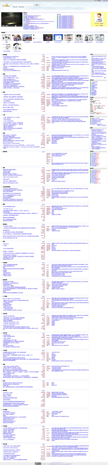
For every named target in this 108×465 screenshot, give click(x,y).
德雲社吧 (60, 155)
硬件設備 (48, 62)
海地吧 (73, 433)
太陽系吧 (56, 345)
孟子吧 (53, 301)
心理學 (48, 318)
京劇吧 (61, 307)
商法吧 (44, 321)
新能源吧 (53, 358)
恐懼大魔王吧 (74, 121)
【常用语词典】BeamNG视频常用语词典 (11, 83)
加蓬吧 (73, 434)
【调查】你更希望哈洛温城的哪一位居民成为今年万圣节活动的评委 (98, 139)
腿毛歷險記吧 (64, 228)
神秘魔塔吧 (43, 82)
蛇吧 (56, 273)
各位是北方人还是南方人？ (96, 146)
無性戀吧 (58, 366)
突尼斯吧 (66, 435)
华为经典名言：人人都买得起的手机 (10, 283)
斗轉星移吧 (43, 226)
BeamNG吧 (43, 83)
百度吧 (44, 281)
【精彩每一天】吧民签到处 (9, 102)
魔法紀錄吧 (60, 78)
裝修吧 (44, 385)
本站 (48, 464)
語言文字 (48, 298)
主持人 (48, 160)
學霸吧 (68, 170)
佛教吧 (44, 305)
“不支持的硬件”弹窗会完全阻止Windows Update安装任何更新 (36, 23)
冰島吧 (62, 431)
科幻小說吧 (43, 124)
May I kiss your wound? (8, 141)
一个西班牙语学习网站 (8, 308)
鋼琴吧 (55, 142)
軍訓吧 (44, 188)
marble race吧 (54, 208)
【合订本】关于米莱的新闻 (9, 429)
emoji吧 (62, 276)
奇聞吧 (62, 266)
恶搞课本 (5, 271)
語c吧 (87, 266)
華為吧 (44, 283)
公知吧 (44, 199)
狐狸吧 (63, 273)
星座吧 (56, 275)
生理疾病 (48, 392)
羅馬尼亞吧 (59, 431)
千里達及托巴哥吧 (71, 432)
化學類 (48, 339)
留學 (47, 178)
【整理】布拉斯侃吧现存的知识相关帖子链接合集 (13, 268)
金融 (47, 283)
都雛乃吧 (58, 99)
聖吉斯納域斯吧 (68, 433)
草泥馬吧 (55, 265)
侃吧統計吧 (71, 453)
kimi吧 (79, 64)
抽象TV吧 (66, 265)
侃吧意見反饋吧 (57, 453)
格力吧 (85, 281)
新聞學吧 (53, 323)
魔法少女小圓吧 (68, 96)
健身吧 (44, 213)
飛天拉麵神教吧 (82, 264)
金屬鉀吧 (73, 339)
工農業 (48, 286)
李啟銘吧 (80, 188)
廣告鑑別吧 (43, 195)
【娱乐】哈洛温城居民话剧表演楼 (10, 264)
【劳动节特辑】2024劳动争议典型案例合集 (12, 319)
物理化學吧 (65, 339)
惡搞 (47, 265)
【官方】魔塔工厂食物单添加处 (9, 456)
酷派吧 (63, 66)
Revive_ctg (94, 155)
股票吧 (60, 283)
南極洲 (48, 440)
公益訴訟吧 (70, 316)
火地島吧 (64, 438)
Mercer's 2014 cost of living (9, 325)
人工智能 (48, 64)
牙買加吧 (84, 432)
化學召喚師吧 (54, 116)
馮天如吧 (57, 450)
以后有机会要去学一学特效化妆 (9, 255)
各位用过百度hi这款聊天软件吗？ (97, 135)
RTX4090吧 (64, 63)
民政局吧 (53, 194)
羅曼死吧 (57, 139)
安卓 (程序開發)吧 (83, 57)
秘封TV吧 (73, 445)
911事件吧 (77, 300)
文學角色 (48, 122)
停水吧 (44, 384)
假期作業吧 (43, 170)
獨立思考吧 (59, 302)
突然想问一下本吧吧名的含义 (97, 124)
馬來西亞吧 (62, 427)
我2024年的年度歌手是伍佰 (9, 136)
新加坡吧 (64, 428)
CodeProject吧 (65, 60)
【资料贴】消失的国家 (8, 301)
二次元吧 (58, 271)
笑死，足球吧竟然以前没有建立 (9, 219)
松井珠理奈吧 (61, 163)
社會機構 (48, 194)
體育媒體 (48, 209)
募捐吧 (66, 193)
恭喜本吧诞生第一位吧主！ (9, 257)
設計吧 (61, 305)
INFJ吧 (63, 318)
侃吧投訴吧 (84, 453)
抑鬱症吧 (53, 393)
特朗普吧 (61, 188)
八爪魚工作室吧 (54, 448)
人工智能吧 (54, 64)
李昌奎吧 (67, 307)
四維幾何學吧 (54, 334)
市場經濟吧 (71, 317)
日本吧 (44, 427)
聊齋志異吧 (84, 121)
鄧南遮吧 (67, 300)
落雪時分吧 (43, 135)
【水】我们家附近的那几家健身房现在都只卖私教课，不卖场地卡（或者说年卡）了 (21, 213)
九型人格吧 (67, 318)
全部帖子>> (99, 125)
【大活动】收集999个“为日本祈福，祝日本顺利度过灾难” (15, 428)
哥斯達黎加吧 (60, 433)
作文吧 (59, 345)
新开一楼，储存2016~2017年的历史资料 (11, 298)
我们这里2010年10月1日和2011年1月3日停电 (12, 382)
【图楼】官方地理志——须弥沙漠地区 (11, 87)
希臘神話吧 (79, 121)
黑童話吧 (86, 116)
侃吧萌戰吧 (72, 454)
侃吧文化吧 (66, 456)
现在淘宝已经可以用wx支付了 (9, 421)
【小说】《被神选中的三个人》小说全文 (11, 117)
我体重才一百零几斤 (7, 396)
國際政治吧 (57, 320)
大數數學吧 (65, 335)
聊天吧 (53, 267)
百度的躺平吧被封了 (7, 197)
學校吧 (59, 170)
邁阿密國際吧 (65, 206)
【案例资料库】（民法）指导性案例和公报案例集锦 (14, 317)
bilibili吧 (43, 69)
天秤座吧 (63, 275)
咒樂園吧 (43, 245)
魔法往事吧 (60, 100)
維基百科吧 (64, 59)
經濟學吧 (67, 317)
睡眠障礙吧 (43, 406)
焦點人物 (48, 189)
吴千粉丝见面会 (27, 42)
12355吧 (56, 194)
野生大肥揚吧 (59, 228)
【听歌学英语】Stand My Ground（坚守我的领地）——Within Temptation (19, 145)
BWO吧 (55, 143)
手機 (47, 69)
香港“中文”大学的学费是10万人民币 (10, 182)
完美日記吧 (78, 271)
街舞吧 (58, 306)
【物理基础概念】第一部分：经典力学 (11, 342)
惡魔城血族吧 (75, 83)
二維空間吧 (69, 335)
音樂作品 (48, 139)
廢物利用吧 (66, 266)
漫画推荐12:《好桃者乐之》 (30, 18)
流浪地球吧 (43, 257)
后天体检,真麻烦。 (7, 399)
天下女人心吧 (58, 227)
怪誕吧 (63, 305)
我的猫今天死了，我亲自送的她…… (98, 119)
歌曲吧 (44, 137)
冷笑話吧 (58, 265)
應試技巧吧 (84, 172)
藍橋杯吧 (43, 172)
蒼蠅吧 (55, 341)
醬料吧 (78, 269)
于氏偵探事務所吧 (69, 100)
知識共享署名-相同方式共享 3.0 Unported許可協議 (59, 464)
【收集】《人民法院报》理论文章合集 (65, 15)
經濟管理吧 (81, 317)
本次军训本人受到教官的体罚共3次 (10, 188)
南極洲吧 (53, 440)
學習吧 (44, 412)
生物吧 (53, 341)
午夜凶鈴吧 (43, 259)
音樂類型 (48, 140)
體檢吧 (44, 399)
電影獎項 (48, 246)
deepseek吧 (58, 64)
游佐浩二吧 (84, 93)
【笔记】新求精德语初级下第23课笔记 (65, 22)
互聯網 (48, 60)
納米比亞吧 (58, 435)
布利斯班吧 (63, 439)
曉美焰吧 (70, 99)
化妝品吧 (73, 271)
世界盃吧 (62, 208)
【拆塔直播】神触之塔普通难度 (9, 75)
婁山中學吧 (56, 181)
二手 (47, 411)
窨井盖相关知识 (6, 411)
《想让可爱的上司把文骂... (79, 42)
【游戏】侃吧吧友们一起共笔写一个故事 (11, 367)
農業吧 (62, 286)
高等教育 (48, 175)
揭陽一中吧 (60, 169)
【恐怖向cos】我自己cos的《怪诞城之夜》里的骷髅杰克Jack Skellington (18, 253)
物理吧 (44, 342)
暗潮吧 (55, 140)
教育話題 (48, 173)
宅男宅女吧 (43, 451)
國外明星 (48, 154)
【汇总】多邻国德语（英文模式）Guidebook (12, 310)
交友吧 (44, 367)
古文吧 (81, 120)
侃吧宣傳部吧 (75, 451)
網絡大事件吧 (61, 190)
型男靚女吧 (87, 445)
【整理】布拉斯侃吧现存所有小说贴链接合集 (12, 128)
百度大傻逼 (5, 344)
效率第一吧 (61, 446)
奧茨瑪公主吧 (54, 99)
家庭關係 (48, 368)
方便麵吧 (56, 269)
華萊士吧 (72, 269)
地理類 (48, 342)
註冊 (107, 0)
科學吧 (44, 339)
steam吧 (79, 75)
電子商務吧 (56, 285)
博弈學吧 (61, 317)
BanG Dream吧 (66, 137)
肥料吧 (44, 355)
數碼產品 (48, 66)
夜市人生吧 (68, 227)
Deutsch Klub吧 (66, 446)
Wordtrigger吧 (54, 105)
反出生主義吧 (54, 302)
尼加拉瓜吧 (76, 433)
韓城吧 (77, 427)
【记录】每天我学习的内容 (9, 453)
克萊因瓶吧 (83, 334)
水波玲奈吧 (61, 85)
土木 (47, 353)
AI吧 (61, 64)
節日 (47, 272)
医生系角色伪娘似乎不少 (96, 121)
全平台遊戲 (49, 82)
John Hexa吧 (42, 196)
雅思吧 (44, 175)
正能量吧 (56, 370)
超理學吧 (43, 274)
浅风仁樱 (93, 160)
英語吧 (44, 300)
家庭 (47, 382)
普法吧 (72, 190)
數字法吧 (43, 326)
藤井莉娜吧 (67, 163)
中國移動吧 (63, 281)
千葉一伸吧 (66, 93)
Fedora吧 (43, 64)
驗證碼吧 (60, 70)
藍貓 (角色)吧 (75, 99)
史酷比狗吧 (69, 97)
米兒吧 (44, 129)
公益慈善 (48, 193)
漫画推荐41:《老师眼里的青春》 (31, 28)
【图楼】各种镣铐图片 (8, 320)
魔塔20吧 (59, 87)
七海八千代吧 (66, 99)
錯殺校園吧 (54, 88)
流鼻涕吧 (67, 397)
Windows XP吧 (54, 56)
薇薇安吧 (53, 85)
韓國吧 (75, 427)
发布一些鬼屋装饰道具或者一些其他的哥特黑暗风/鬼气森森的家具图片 (18, 386)
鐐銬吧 (44, 320)
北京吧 (58, 427)
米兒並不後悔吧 (71, 120)
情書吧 (65, 366)
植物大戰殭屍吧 (58, 75)
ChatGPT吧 (75, 64)
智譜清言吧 (82, 64)
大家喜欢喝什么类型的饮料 (96, 143)
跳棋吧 (87, 206)
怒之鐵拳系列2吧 (69, 83)
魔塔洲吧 (43, 126)
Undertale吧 (62, 76)
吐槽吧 (62, 370)
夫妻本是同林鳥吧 (43, 230)
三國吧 (70, 300)
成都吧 (80, 427)
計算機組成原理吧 (55, 70)
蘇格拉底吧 (81, 300)
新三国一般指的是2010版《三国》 (10, 237)
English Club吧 (54, 445)
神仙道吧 (61, 81)
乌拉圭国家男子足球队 (8, 436)
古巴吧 (64, 433)
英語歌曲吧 (56, 138)
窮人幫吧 (69, 445)
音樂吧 (53, 143)
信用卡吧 (57, 283)
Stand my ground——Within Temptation (11, 143)
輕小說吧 (58, 117)
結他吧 (53, 142)
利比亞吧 (84, 434)
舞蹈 (47, 306)
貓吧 (44, 265)
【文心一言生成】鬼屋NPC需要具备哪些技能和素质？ (14, 287)
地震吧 (53, 344)
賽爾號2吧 (53, 80)
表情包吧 (43, 275)
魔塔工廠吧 (43, 456)
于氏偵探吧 (54, 450)
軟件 (47, 57)
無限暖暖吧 (75, 82)
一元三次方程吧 (74, 334)
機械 (47, 354)
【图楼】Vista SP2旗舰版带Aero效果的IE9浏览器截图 (14, 59)
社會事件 (48, 192)
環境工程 (48, 359)
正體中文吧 (83, 298)
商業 (47, 282)
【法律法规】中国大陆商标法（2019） (11, 323)
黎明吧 (56, 164)
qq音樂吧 (80, 59)
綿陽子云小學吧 (83, 169)
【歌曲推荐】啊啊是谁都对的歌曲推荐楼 (11, 137)
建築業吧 (53, 357)
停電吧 (44, 382)
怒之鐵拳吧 (43, 86)
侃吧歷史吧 (70, 451)
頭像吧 (60, 266)
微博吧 (86, 59)
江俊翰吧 (85, 163)
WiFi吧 (60, 62)
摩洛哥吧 (70, 435)
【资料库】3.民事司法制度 (8, 316)
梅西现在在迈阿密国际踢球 (9, 217)
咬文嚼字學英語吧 (70, 298)
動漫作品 (48, 97)
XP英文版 (5, 67)
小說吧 (44, 128)
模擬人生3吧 (75, 75)
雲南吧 (58, 428)
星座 (47, 275)
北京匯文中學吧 (69, 169)
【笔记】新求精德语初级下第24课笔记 (65, 20)
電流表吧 (43, 352)
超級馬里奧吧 (80, 83)
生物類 (48, 341)
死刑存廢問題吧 (85, 315)
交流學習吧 (43, 307)
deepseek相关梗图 (6, 51)
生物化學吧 (63, 341)
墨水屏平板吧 (67, 66)
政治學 (48, 320)
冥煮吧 (64, 307)
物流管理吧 (58, 287)
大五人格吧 (60, 318)
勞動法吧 (43, 319)
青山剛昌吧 (54, 104)
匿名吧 (57, 59)
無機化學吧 (70, 339)
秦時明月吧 (73, 97)
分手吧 (68, 366)
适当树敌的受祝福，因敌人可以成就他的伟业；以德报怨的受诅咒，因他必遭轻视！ (21, 377)
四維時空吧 (80, 337)
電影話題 (48, 249)
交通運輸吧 (54, 287)
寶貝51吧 (53, 446)
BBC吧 (53, 195)
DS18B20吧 (66, 360)
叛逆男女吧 (43, 459)
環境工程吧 (54, 359)
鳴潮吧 (79, 82)
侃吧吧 (44, 445)
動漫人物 (48, 99)
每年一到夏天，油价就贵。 (9, 414)
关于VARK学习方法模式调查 (9, 412)
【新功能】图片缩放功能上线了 (97, 76)
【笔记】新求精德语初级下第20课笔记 (65, 16)
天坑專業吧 (56, 175)
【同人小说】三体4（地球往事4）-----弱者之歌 (13, 124)
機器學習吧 (54, 65)
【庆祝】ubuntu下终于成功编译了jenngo (11, 70)
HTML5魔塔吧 (58, 80)
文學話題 (48, 120)
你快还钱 (93, 174)
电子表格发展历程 (7, 289)
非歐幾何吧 (77, 335)
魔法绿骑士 (94, 161)
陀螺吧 (59, 337)
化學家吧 (77, 339)
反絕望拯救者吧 (63, 197)
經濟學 (48, 317)
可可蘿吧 (65, 85)
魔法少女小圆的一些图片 (8, 107)
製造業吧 (56, 286)
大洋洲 (48, 439)
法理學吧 (78, 315)
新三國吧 (43, 237)
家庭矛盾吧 (59, 368)
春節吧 (63, 272)
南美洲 (48, 437)
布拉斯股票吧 (70, 456)
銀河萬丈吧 (54, 93)
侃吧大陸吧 (43, 455)
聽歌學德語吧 (61, 138)
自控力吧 (67, 416)
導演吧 (53, 245)
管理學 (48, 322)
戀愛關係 (48, 366)
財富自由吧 (54, 283)
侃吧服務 (48, 453)
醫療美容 (48, 394)
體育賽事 (48, 208)
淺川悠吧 (57, 93)
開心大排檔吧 (66, 88)
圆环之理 (93, 156)
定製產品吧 (63, 416)
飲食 (47, 269)
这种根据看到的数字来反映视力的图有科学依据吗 (13, 403)
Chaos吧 (69, 337)
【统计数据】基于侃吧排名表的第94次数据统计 (33, 19)
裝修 (47, 383)
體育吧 (44, 211)
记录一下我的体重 (7, 394)
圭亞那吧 (68, 438)
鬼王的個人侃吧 (65, 448)
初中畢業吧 (62, 176)
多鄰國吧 (83, 59)
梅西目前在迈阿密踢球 (8, 220)
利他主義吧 (77, 302)
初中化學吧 (54, 176)
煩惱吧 (44, 373)
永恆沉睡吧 (43, 141)
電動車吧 (56, 413)
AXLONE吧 (59, 102)
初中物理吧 (63, 337)
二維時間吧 (84, 337)
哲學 (47, 302)
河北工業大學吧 (83, 170)
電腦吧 (44, 56)
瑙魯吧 (73, 439)
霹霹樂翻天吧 (54, 96)
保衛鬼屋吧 (58, 76)
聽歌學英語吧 (56, 137)
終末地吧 (65, 82)
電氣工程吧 (70, 360)
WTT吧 (65, 208)
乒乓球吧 (61, 206)
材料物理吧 (54, 355)
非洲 (47, 435)
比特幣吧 (67, 59)
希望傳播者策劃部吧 (43, 193)
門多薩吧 (61, 438)
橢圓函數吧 (79, 334)
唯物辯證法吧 (86, 302)
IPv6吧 (71, 59)
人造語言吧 (71, 299)
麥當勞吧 (59, 269)
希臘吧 (64, 430)
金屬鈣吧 (57, 339)
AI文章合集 (27, 20)
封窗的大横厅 (6, 385)
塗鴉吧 (53, 305)
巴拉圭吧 (57, 438)
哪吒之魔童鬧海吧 (43, 97)
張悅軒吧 (57, 163)
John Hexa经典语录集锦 (8, 196)
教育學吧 (53, 325)
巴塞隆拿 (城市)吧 (72, 430)
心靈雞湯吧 (43, 374)
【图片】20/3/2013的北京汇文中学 (10, 176)
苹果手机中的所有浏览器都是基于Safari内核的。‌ (13, 292)
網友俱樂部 (49, 446)
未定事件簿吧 (80, 79)
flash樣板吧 (61, 88)
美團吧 (61, 282)
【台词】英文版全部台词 (8, 248)
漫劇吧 (65, 276)
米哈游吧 (72, 281)
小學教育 (48, 180)
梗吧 (69, 264)
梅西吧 (44, 220)
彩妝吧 (81, 271)
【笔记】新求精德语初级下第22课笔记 (65, 25)
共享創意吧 (43, 268)
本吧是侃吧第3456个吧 (8, 259)
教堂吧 (66, 303)
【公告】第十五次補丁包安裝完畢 (97, 67)
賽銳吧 (70, 307)
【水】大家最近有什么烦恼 (9, 373)
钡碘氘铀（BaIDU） (7, 274)
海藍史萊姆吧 (82, 445)
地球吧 (67, 345)
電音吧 (53, 140)
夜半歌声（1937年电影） (8, 251)
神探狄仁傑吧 (65, 226)
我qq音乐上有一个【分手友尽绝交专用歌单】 (12, 369)
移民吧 (44, 415)
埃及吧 (81, 434)
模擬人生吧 (86, 75)
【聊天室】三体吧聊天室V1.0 (9, 125)
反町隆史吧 (63, 154)
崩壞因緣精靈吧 (70, 82)
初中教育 (48, 176)
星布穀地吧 (82, 82)
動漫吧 (44, 111)
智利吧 (44, 434)
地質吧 (55, 342)
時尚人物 (48, 159)
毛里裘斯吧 (54, 434)
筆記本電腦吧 (56, 67)
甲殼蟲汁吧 (43, 256)
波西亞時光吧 (72, 76)
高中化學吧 (58, 177)
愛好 (47, 267)
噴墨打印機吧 (84, 62)
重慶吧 (60, 428)
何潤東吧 (56, 153)
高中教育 (48, 177)
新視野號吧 (43, 353)
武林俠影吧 (64, 78)
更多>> (43, 54)
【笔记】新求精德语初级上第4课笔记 (65, 24)
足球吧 (44, 219)
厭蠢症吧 (79, 369)
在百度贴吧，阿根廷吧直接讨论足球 (10, 215)
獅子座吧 (59, 275)
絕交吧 (44, 369)
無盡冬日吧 (65, 79)
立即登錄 (101, 25)
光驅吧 (58, 63)
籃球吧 (78, 206)
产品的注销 (94, 165)
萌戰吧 (62, 103)
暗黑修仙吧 (80, 80)
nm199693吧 (42, 458)
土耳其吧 (84, 430)
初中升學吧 (58, 176)
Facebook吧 (54, 60)
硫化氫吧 (86, 339)
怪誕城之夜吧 (59, 250)
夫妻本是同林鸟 (6, 230)
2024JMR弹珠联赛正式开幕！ (9, 206)
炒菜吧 (73, 266)
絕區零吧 (62, 82)
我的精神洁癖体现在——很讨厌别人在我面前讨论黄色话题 (15, 404)
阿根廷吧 (43, 429)
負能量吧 (83, 369)
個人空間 (48, 449)
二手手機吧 (54, 411)
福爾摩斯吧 (67, 117)
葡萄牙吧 (65, 431)
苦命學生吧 (63, 181)
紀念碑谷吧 (81, 78)
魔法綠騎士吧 (82, 449)
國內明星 (48, 153)
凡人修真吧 (63, 80)
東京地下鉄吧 (54, 428)
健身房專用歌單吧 (73, 137)
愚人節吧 (60, 272)
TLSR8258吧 (64, 62)
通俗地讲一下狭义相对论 (8, 345)
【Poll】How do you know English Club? (98, 132)
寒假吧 (60, 181)
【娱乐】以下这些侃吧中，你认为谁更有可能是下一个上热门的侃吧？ (98, 137)
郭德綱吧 (56, 155)
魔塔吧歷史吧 (57, 300)
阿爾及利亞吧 (76, 434)
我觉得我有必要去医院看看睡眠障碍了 (11, 406)
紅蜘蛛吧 (76, 227)
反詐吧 (53, 198)
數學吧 (44, 334)
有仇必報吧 (59, 367)
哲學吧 (62, 302)
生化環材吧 (61, 175)
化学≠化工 (5, 356)
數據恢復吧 (61, 67)
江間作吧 (53, 264)
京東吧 (75, 281)
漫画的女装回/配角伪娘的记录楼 (31, 26)
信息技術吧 (64, 70)
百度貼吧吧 (54, 59)
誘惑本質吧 (43, 143)
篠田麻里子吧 (58, 154)
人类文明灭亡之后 (17, 51)
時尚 (47, 271)
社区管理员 (94, 158)
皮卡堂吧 (75, 80)
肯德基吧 (65, 269)
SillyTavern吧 (62, 65)
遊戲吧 (71, 87)
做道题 (4, 415)
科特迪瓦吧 (67, 434)
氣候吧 (58, 342)
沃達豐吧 (57, 282)
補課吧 (74, 172)
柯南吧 (66, 105)
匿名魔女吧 (64, 100)
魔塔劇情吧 (43, 119)
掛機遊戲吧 (64, 86)
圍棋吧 (69, 206)
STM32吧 (53, 62)
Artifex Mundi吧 (59, 86)
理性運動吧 (77, 445)
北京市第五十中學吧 (76, 169)
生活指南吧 (43, 411)
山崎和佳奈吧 (75, 93)
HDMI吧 (60, 66)
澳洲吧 (44, 432)
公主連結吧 (56, 78)
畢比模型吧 (72, 318)
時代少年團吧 (64, 153)
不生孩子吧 (43, 200)
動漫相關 (48, 103)
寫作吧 (64, 120)
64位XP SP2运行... (58, 42)
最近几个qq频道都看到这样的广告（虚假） (12, 195)
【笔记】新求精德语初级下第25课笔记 (65, 21)
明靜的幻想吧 (85, 87)
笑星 (47, 155)
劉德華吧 (60, 153)
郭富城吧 (59, 164)
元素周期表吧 (81, 339)
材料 (47, 355)
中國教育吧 (71, 172)
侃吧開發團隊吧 (79, 453)
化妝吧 (70, 271)
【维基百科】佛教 (7, 305)
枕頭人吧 (78, 116)
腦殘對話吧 (72, 264)
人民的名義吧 (72, 227)
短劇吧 (70, 276)
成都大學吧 (64, 169)
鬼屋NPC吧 (43, 422)
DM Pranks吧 (54, 228)
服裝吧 (53, 271)
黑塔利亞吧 (64, 97)
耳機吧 (72, 62)
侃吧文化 (48, 451)
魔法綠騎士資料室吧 (67, 449)
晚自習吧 (77, 172)
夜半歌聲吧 (43, 251)
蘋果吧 (44, 292)
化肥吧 (44, 357)
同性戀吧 (62, 366)
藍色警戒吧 (77, 76)
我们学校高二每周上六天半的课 (9, 173)
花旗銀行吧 (58, 288)
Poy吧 (62, 164)
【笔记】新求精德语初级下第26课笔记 (65, 26)
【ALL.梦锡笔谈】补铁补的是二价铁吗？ (11, 346)
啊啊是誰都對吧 (82, 448)
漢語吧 (58, 299)
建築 (47, 357)
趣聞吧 (53, 266)
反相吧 (72, 337)
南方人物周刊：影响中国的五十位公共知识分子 (13, 199)
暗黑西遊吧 (72, 80)
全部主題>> (104, 125)
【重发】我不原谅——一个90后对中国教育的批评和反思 (15, 459)
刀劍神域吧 (84, 97)
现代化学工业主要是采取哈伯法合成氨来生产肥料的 (14, 357)
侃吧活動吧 (67, 454)
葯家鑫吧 (68, 188)
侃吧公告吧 (66, 453)
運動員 (48, 210)
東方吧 (71, 75)
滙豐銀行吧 (54, 288)
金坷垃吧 (62, 265)
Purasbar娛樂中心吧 (59, 456)
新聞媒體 (48, 195)
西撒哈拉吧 (63, 435)
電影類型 (48, 243)
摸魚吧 (82, 266)
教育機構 (48, 170)
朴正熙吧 (53, 300)
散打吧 (75, 206)
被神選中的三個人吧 (43, 117)
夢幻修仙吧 (57, 81)
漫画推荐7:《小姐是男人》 (30, 25)
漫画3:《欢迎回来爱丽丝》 (30, 16)
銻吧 (44, 344)
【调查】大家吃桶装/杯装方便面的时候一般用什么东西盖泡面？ (98, 148)
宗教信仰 (48, 303)
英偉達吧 (54, 282)
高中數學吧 (54, 177)
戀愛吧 (55, 366)
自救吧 (76, 369)
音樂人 (48, 135)
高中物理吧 (70, 338)
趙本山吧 (53, 155)
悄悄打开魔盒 (94, 178)
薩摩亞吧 (76, 439)
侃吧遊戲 (48, 456)
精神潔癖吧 (43, 404)
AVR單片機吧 (83, 56)
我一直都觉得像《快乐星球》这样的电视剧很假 (13, 232)
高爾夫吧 (72, 206)
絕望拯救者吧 (54, 394)
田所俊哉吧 (85, 99)
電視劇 (48, 226)
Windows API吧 (69, 56)
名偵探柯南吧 (73, 96)
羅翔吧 (65, 188)
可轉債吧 (64, 283)
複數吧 (69, 334)
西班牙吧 (77, 430)
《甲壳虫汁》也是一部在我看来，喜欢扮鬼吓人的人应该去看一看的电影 (18, 256)
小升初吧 (53, 180)
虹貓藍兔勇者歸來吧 (43, 103)
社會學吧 (53, 321)
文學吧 (44, 270)
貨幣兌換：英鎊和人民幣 (8, 430)
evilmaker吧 (73, 449)
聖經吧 (59, 303)
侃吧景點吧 (66, 451)
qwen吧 (71, 64)
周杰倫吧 (43, 140)
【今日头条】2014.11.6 (8, 208)
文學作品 (48, 121)
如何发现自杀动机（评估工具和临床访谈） (12, 193)
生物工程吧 (43, 359)
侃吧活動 (48, 454)
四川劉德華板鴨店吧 (67, 190)
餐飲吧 (66, 285)
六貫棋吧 (84, 206)
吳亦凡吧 (53, 153)
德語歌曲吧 (43, 147)
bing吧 (57, 60)
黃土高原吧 (86, 427)
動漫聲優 (48, 94)
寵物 (47, 273)
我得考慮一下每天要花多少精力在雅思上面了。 (13, 175)
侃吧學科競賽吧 (77, 454)
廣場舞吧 (61, 306)
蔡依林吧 (66, 136)
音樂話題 (48, 137)
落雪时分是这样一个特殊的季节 (9, 135)
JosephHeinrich (95, 157)
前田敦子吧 (54, 154)
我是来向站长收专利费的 (8, 281)
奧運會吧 (43, 210)
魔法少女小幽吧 (54, 100)
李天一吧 (83, 188)
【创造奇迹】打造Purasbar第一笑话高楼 (11, 94)
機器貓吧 (60, 97)
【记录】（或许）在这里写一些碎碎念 (11, 366)
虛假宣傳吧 (66, 192)
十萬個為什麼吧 (66, 172)
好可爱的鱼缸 (94, 122)
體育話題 (48, 213)
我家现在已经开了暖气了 (8, 419)
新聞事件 (48, 190)
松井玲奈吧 (78, 163)
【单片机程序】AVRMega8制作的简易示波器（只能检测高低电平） (17, 62)
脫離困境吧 (43, 371)
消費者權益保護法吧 (55, 316)
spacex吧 (82, 281)
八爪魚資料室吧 (76, 448)
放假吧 (84, 197)
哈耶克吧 (57, 317)
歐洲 (47, 430)
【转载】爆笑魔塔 (7, 119)
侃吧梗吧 (57, 451)
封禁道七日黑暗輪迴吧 (68, 121)
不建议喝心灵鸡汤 (7, 374)
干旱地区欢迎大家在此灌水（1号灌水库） (12, 450)
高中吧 (56, 170)
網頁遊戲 (48, 80)
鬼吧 (73, 307)
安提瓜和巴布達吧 (64, 432)
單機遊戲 (48, 76)
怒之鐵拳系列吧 (63, 83)
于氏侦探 (93, 181)
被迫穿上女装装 (89, 42)
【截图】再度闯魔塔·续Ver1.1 (9, 79)
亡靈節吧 (70, 272)
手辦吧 (53, 102)
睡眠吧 (55, 395)
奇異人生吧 (54, 76)
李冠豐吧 (76, 188)
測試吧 (74, 453)
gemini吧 (64, 64)
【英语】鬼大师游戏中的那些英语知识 (11, 80)
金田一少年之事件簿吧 (43, 99)
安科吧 (67, 120)
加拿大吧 (59, 432)
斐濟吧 (59, 439)
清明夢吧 (70, 266)
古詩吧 (75, 116)
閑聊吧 (44, 370)
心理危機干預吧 (65, 394)
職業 (47, 412)
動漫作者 (48, 104)
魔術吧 (85, 266)
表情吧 (55, 276)
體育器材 (48, 212)
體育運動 (48, 206)
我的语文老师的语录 (7, 304)
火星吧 (64, 345)
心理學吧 (56, 318)
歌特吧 (62, 271)
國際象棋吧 (54, 207)
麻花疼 (4, 291)
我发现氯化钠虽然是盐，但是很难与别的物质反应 (13, 341)
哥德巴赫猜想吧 (55, 335)
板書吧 (68, 173)
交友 (47, 367)
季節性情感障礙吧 (62, 393)
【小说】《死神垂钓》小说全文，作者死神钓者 (13, 122)
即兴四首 (5, 270)
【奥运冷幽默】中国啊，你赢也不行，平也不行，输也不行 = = (16, 210)
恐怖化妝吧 (65, 271)
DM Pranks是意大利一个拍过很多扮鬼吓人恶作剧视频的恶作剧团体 (17, 233)
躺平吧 (44, 197)
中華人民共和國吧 (70, 427)
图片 (17, 42)
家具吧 (44, 386)
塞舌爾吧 (62, 434)
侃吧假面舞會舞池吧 (55, 454)
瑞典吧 (67, 430)
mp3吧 (85, 137)
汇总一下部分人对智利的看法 (9, 434)
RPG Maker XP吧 (76, 57)
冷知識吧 (69, 265)
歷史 (47, 300)
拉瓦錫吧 (43, 346)
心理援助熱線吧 (62, 193)
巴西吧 (44, 437)
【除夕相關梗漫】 (7, 100)
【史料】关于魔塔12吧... (37, 42)
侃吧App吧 (62, 453)
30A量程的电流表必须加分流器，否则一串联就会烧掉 (14, 352)
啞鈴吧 (53, 212)
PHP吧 (43, 57)
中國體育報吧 (60, 209)
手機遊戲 (48, 78)
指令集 (26, 24)
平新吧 (77, 100)
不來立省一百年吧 (79, 197)
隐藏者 (6, 42)
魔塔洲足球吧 (54, 117)
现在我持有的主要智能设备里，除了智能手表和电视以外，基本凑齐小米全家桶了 (20, 288)
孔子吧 (73, 300)
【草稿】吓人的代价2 (7, 129)
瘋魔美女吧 (84, 243)
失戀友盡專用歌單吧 (80, 137)
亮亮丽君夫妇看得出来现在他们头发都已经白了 (13, 200)
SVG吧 (67, 70)
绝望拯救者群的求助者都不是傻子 (10, 397)
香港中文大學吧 (63, 170)
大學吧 (53, 175)
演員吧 (55, 245)
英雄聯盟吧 (75, 87)
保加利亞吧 (55, 431)
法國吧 (58, 430)
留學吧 (55, 178)
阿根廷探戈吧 (54, 306)
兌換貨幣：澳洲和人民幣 (8, 432)
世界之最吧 (58, 307)
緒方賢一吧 (80, 93)
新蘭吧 (74, 100)
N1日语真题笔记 (6, 303)
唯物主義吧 (81, 302)
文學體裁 (48, 117)
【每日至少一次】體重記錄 (9, 458)
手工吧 (76, 266)
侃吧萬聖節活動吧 (83, 454)
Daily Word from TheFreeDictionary (10, 447)
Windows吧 (43, 67)
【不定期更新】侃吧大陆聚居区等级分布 (11, 455)
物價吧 (44, 325)
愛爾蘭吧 (80, 430)
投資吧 (67, 283)
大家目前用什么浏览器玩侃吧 (96, 130)
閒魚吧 (44, 421)
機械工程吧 (54, 354)
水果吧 (44, 285)
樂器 (47, 142)
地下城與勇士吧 (78, 88)
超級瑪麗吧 (58, 83)
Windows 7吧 (63, 56)
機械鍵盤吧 (69, 62)
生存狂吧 (79, 266)
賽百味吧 (55, 270)
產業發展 (48, 285)
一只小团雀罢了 (95, 182)
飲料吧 (69, 269)
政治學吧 (53, 320)
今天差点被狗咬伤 (7, 272)
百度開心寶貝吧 (72, 88)
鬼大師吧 (43, 80)
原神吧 (44, 87)
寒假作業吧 (61, 173)
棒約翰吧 (43, 284)
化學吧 (44, 341)
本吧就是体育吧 (6, 212)
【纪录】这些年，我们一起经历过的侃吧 (11, 445)
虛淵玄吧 (57, 104)
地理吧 (44, 336)
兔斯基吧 (62, 99)
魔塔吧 (44, 75)
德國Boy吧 (77, 264)
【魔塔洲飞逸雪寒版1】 (8, 126)
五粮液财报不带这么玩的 (96, 120)
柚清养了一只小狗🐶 (95, 118)
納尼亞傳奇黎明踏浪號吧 (77, 243)
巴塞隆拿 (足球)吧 (55, 214)
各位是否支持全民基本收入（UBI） (97, 129)
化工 (47, 352)
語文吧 (44, 304)
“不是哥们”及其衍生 (7, 275)
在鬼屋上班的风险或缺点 (8, 422)
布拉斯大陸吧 (76, 120)
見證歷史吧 (56, 190)
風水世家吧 (63, 227)
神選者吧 (56, 446)
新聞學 (48, 323)
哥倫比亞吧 (54, 438)
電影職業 (48, 245)
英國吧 (44, 430)
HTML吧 (76, 59)
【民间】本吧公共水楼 (8, 307)
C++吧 (56, 57)
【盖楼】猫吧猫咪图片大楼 (9, 265)
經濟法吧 (74, 316)
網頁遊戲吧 (87, 80)
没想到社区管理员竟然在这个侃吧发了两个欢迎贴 (13, 140)
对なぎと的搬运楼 (99, 42)
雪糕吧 (86, 269)
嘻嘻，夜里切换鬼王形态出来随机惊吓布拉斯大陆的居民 (15, 370)
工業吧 (59, 286)
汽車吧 (44, 414)
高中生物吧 (59, 341)
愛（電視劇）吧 (79, 226)
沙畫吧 (58, 305)
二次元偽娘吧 (54, 103)
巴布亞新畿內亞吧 (68, 439)
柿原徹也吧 (61, 93)
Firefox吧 (53, 58)
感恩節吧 (66, 272)
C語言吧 (43, 66)
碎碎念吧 (43, 366)
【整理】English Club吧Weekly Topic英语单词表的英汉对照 (16, 300)
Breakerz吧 (54, 163)
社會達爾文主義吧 (71, 302)
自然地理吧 (62, 342)
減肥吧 (44, 394)
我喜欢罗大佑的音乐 (7, 139)
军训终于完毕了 (6, 179)
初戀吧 (53, 366)
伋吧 (62, 445)
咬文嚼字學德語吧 (63, 299)
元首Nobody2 (6, 243)
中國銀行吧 (62, 288)
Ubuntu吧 (43, 70)
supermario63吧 (80, 87)
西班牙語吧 (43, 308)
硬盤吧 (61, 63)
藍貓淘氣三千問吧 (78, 97)
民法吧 (44, 317)
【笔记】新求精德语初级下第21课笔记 (65, 19)
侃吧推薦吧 (80, 451)
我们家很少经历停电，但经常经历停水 (11, 384)
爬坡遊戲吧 (61, 79)
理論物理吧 (59, 338)
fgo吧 (53, 78)
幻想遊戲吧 (54, 86)
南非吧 (70, 434)
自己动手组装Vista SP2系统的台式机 (11, 56)
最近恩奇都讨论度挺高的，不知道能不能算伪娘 (33, 27)
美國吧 (53, 432)
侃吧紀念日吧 (84, 451)
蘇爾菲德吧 (71, 446)
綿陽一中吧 (78, 170)
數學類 (48, 335)
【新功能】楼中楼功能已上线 (96, 60)
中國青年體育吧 (54, 209)
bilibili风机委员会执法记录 (8, 69)
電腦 (47, 67)
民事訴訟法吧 (54, 315)
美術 (47, 305)
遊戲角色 (48, 85)
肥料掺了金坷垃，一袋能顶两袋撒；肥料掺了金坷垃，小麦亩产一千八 (18, 355)
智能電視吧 (54, 66)
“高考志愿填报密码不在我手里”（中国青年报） (13, 190)
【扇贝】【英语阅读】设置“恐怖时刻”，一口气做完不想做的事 (16, 375)
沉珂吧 (59, 136)
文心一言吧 (87, 64)
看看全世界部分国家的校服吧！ (9, 169)
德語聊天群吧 (78, 298)
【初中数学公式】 (7, 334)
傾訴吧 (86, 369)
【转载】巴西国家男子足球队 (9, 437)
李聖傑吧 (70, 136)
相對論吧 (43, 345)
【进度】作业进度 (7, 170)
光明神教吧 (63, 303)
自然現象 (48, 344)
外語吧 (68, 299)
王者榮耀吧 (69, 79)
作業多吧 (43, 169)
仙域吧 (83, 80)
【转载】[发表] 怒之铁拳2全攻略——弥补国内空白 (14, 86)
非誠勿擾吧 (58, 230)
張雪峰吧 (58, 188)
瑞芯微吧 (57, 62)
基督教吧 (56, 303)
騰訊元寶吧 (68, 64)
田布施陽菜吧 (80, 99)
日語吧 (44, 303)
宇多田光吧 (55, 136)
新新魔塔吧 (43, 79)
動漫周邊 (48, 102)
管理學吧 (53, 322)
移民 (47, 415)
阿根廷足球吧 (54, 206)
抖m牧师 (68, 42)
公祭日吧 (56, 192)
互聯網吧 (60, 60)
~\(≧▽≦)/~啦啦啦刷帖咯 (8, 439)
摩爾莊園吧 (85, 78)
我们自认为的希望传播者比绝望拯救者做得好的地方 (14, 401)
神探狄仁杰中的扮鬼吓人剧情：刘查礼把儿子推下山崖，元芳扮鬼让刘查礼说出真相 (21, 236)
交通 (47, 287)
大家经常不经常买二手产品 (9, 418)
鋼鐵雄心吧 (63, 75)
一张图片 (5, 245)
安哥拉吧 (54, 435)
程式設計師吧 (58, 412)
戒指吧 (55, 271)
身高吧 (64, 397)
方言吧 (58, 298)
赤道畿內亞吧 (58, 434)
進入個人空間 (21, 7)
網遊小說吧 (62, 117)
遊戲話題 (48, 86)
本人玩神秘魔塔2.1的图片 (8, 82)
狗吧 (44, 272)
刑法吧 (81, 315)
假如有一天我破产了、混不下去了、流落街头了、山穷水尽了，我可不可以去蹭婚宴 (21, 371)
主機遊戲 (48, 83)
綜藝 (47, 228)
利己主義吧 (66, 302)
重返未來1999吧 (75, 79)
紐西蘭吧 (56, 439)
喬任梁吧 (74, 163)
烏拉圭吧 (43, 436)
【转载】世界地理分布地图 (9, 336)
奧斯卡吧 (53, 246)
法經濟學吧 (54, 317)
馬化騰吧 (43, 291)
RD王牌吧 (77, 449)
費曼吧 (67, 338)
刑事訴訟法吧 (61, 316)
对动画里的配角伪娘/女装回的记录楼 (31, 15)
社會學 (48, 321)
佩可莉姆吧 (69, 85)
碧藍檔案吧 (56, 79)
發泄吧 (44, 377)
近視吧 (44, 403)
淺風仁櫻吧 (71, 448)
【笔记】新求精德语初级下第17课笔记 (65, 23)
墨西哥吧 (56, 432)
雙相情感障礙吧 (54, 397)
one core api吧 (70, 57)
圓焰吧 (80, 100)
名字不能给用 (94, 164)
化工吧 (44, 356)
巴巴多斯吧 (81, 432)
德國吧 (44, 433)
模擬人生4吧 (67, 76)
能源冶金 (48, 358)
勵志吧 (59, 370)
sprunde (93, 162)
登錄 (104, 0)
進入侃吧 (15, 7)
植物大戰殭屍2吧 (70, 78)
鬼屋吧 (44, 287)
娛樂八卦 (48, 161)
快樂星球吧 (54, 226)
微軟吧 (44, 289)
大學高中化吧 (55, 173)
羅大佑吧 (43, 139)
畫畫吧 (55, 305)
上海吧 (83, 427)
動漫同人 (48, 100)
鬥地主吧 (60, 207)
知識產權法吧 (70, 315)
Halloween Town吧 (59, 120)
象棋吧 (57, 207)
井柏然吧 (70, 163)
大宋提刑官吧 (70, 226)
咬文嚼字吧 (54, 120)
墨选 (4, 267)
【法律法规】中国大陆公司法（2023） (11, 321)
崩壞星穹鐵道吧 (54, 82)
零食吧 (75, 269)
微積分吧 (73, 335)
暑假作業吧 (65, 173)
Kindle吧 (57, 66)
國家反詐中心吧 (61, 192)
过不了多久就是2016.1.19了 (9, 353)
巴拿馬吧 (76, 432)
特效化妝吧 (43, 254)
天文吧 (62, 345)
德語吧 (44, 310)
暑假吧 (44, 173)
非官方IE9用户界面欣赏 (8, 191)
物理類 (48, 337)
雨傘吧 (67, 276)
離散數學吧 (66, 334)
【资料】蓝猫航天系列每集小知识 (10, 109)
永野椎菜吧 (63, 136)
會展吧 (60, 285)
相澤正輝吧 (70, 93)
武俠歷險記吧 (75, 78)
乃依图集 (48, 42)
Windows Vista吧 (43, 60)
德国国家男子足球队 (7, 433)
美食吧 (62, 269)
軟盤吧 (77, 62)
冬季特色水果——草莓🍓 (8, 285)
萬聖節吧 (43, 264)
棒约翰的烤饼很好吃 (7, 284)
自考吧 (64, 175)
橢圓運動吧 (76, 337)
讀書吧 (81, 172)
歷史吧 (44, 301)
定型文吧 (43, 267)
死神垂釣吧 (43, 122)
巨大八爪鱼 (94, 154)
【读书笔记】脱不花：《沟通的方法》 (11, 451)
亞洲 (47, 428)
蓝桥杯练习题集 (6, 172)
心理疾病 (48, 393)
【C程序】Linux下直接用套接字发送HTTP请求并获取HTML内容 (16, 66)
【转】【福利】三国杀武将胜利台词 (10, 85)
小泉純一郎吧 (72, 188)
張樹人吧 (86, 449)
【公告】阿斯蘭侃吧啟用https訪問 (97, 73)
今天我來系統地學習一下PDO (9, 57)
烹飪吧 (55, 267)
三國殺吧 (43, 85)
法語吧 (55, 299)
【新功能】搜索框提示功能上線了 (97, 66)
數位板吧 (55, 63)
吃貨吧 (53, 269)
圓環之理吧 (59, 103)
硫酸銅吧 (56, 340)
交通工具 (48, 413)
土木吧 (53, 353)
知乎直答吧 (58, 65)
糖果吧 (80, 269)
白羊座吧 (53, 275)
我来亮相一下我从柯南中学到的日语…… (11, 105)
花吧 (68, 271)
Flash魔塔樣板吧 (64, 57)
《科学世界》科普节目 (8, 226)
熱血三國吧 (67, 80)
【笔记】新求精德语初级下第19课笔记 (65, 18)
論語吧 (64, 300)
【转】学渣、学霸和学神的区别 (9, 181)
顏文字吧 (58, 276)
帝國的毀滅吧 (77, 250)
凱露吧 (73, 85)
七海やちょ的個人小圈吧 (58, 449)
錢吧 (78, 317)
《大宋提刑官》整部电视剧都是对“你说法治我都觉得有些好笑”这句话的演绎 (19, 228)
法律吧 (75, 315)
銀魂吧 (55, 98)
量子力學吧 (63, 338)
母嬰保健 (48, 395)
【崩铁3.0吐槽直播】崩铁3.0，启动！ (11, 77)
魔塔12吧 (56, 87)
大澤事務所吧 (62, 105)
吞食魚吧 (57, 88)
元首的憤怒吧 (54, 250)
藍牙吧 (75, 62)
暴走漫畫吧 (43, 100)
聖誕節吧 (56, 272)
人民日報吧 (56, 195)
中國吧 (55, 427)
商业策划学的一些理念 (8, 392)
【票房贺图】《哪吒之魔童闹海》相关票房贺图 (13, 96)
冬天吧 (44, 419)
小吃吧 (83, 269)
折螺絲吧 (53, 81)
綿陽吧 (65, 427)
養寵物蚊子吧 (59, 273)
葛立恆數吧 (61, 334)
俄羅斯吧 (61, 430)
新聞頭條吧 (43, 191)
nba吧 (81, 206)
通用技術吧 (62, 177)
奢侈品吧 (63, 285)
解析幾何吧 (61, 335)
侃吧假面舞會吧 (62, 454)
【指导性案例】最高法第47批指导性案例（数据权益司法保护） (16, 326)
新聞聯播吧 (54, 229)
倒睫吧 (57, 392)
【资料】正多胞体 (7, 338)
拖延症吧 (43, 375)
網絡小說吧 (83, 116)
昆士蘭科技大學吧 (72, 170)
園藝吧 (58, 267)
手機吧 (53, 69)
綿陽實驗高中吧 (54, 169)
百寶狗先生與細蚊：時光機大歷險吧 (43, 248)
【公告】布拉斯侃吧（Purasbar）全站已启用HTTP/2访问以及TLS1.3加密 (98, 59)
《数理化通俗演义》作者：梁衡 (9, 339)
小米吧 (44, 288)
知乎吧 (73, 59)
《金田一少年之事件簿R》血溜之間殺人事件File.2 (13, 99)
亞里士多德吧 (85, 300)
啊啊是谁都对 (94, 153)
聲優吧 (58, 105)
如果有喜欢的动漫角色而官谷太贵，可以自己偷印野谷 (14, 417)
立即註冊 (101, 23)
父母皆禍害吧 (54, 368)
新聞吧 (44, 190)
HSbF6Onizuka (94, 163)
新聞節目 (48, 229)
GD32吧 (80, 62)
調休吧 (87, 197)
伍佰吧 (44, 136)
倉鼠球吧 (82, 75)
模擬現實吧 (75, 446)
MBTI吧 (53, 318)
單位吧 (66, 337)
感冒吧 (62, 392)
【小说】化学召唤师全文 (8, 120)
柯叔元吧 (82, 163)
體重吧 (44, 395)
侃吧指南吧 (61, 451)
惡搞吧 (44, 271)
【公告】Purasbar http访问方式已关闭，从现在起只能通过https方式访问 (98, 62)
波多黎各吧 (55, 433)
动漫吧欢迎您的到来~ (7, 111)
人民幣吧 (75, 317)
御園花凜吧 (57, 85)
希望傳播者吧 (59, 394)
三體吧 (44, 125)
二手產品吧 (43, 418)
